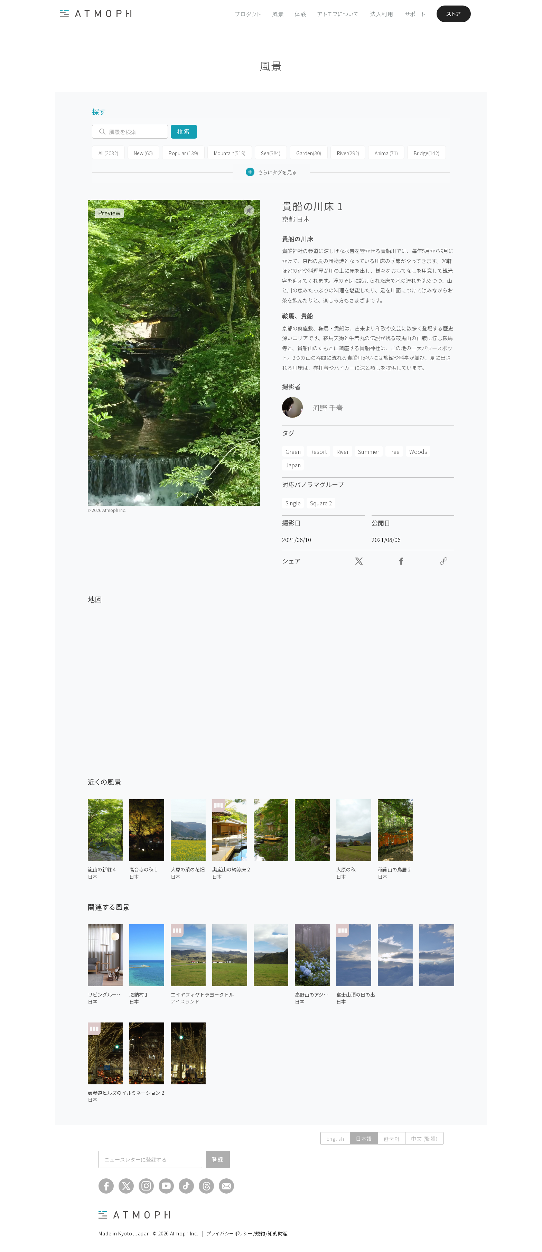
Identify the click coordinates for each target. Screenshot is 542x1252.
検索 (183, 131)
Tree (394, 451)
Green (293, 451)
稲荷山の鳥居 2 (394, 869)
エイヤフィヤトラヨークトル (202, 994)
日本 (303, 219)
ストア (453, 14)
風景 (278, 14)
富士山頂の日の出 (355, 994)
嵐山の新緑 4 (102, 869)
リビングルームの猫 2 (105, 994)
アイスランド (185, 1001)
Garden (303, 152)
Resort (318, 451)
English (335, 1138)
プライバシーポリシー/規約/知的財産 (247, 1233)
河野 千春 (327, 407)
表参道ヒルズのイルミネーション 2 (126, 1092)
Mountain (226, 152)
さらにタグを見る (271, 172)
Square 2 (321, 503)
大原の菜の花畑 (188, 869)
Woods (418, 451)
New (142, 152)
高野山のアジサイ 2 (312, 994)
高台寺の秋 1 (143, 869)
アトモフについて (338, 14)
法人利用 (381, 14)
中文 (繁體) (424, 1138)
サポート (415, 14)
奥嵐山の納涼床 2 (231, 869)
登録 (218, 1159)
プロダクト (248, 14)
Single (293, 503)
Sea (266, 152)
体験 (300, 14)
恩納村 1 (138, 994)
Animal (379, 152)
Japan (293, 464)
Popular (181, 152)
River (341, 152)
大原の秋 (346, 869)
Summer (368, 451)
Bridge (418, 152)
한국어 (391, 1138)
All (108, 152)
